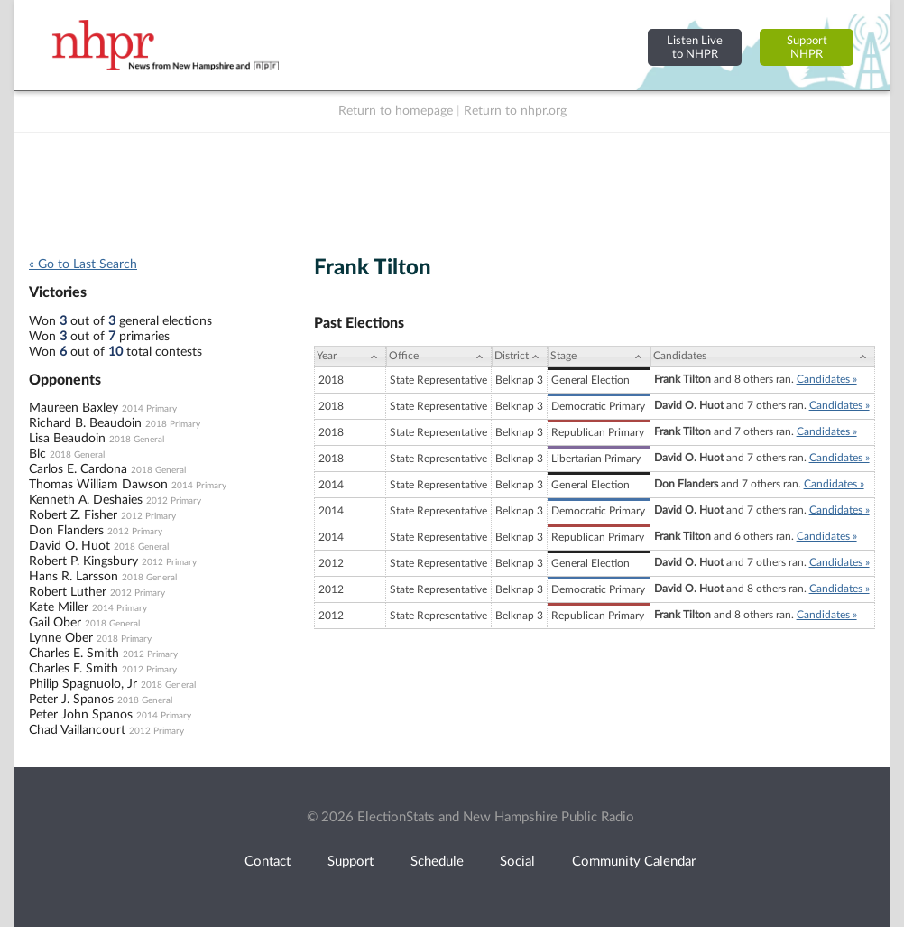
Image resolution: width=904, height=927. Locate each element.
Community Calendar (634, 861)
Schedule (437, 861)
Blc (37, 454)
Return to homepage (395, 111)
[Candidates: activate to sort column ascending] (762, 356)
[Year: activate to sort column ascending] (350, 356)
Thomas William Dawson (98, 484)
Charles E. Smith (74, 653)
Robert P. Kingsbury (83, 561)
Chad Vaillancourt (77, 730)
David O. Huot (69, 546)
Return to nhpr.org (515, 111)
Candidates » (827, 379)
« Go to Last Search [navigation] (83, 264)
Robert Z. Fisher (73, 515)
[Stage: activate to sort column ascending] (599, 356)
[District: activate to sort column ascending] (520, 356)
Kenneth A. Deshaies (86, 500)
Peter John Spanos (81, 715)
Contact (267, 861)
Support (350, 861)
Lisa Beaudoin (67, 438)
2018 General (136, 439)
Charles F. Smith (73, 669)
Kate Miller (58, 607)
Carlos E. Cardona (78, 469)
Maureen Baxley (73, 408)
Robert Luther (67, 592)
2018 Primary (172, 424)
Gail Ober (55, 622)
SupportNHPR (807, 47)
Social (517, 861)
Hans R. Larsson (73, 576)
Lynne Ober (61, 638)
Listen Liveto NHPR (695, 47)
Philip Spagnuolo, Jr (83, 684)
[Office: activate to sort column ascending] (439, 356)
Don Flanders (66, 530)
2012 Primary (173, 500)
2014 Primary (149, 408)
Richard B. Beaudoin (85, 423)
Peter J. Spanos (71, 699)
